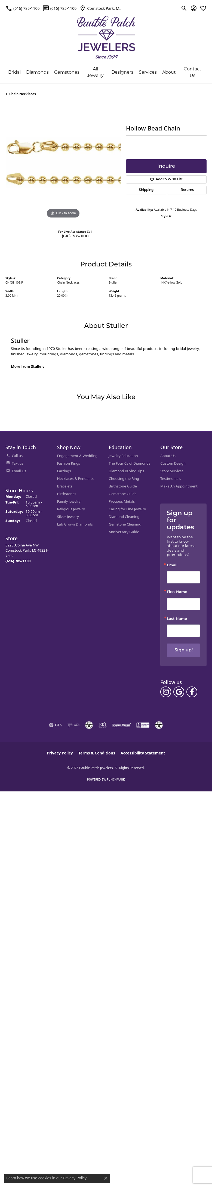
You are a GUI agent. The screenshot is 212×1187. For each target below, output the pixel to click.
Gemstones (66, 72)
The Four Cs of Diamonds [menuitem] (129, 463)
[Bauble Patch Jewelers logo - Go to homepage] (106, 33)
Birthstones (66, 493)
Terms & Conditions (96, 753)
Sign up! (183, 650)
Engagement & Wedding (77, 455)
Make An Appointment (178, 486)
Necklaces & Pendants (75, 478)
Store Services (171, 470)
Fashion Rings (68, 463)
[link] (22, 8)
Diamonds (37, 72)
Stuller (113, 282)
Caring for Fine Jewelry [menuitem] (127, 509)
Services (148, 72)
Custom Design (173, 463)
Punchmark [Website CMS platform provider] (116, 779)
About (169, 72)
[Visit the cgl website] (159, 725)
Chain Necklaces (22, 94)
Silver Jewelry (68, 516)
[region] (63, 162)
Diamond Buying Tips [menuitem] (126, 470)
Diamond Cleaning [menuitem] (124, 516)
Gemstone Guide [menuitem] (123, 493)
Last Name (177, 619)
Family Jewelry (69, 501)
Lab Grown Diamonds (75, 524)
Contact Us (192, 72)
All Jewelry (95, 72)
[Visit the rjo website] (103, 725)
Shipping (146, 190)
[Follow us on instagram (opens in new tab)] (165, 691)
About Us (168, 455)
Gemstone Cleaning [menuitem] (125, 524)
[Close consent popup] (105, 1178)
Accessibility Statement (143, 753)
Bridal (14, 72)
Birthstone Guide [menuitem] (123, 486)
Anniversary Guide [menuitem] (124, 531)
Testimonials (170, 478)
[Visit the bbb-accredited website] (142, 725)
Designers (122, 72)
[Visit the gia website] (55, 725)
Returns (187, 190)
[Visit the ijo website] (73, 725)
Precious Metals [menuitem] (122, 501)
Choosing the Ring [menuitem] (124, 478)
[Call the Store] (18, 560)
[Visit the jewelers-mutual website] (121, 725)
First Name (177, 592)
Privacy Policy (60, 753)
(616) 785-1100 (75, 236)
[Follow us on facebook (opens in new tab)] (191, 691)
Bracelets (64, 486)
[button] (184, 8)
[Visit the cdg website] (89, 725)
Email (172, 565)
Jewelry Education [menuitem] (123, 455)
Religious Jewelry (71, 509)
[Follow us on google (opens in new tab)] (178, 691)
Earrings (64, 470)
